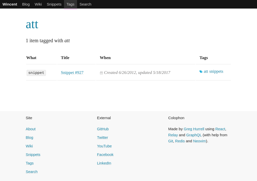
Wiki (38, 4)
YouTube (104, 146)
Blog (26, 4)
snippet (36, 72)
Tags (71, 4)
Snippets (54, 4)
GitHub (103, 129)
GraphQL (194, 135)
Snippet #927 (72, 72)
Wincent (10, 4)
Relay (173, 135)
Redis (180, 141)
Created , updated (137, 72)
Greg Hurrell (194, 129)
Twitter (102, 137)
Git (170, 141)
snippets (216, 71)
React (220, 129)
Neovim (199, 141)
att (32, 24)
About (30, 129)
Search (86, 4)
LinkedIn (104, 163)
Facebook (105, 154)
